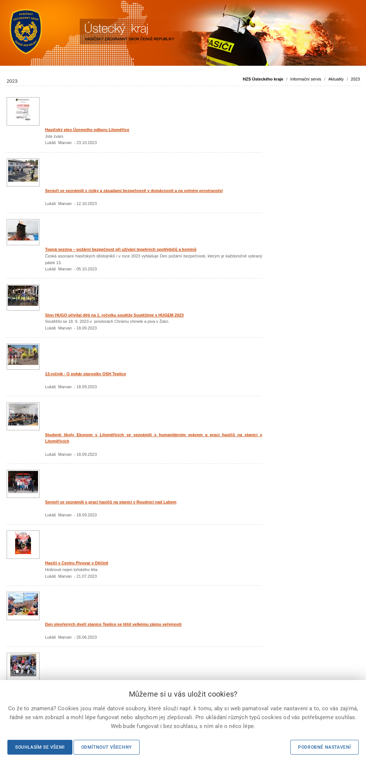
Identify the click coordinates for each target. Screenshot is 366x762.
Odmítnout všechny (106, 747)
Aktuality (336, 79)
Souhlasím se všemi (40, 747)
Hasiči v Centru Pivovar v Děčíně (76, 563)
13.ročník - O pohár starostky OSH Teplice (85, 374)
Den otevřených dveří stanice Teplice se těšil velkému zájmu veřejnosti (113, 624)
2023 (355, 79)
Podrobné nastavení (324, 747)
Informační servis (305, 79)
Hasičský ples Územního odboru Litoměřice (87, 129)
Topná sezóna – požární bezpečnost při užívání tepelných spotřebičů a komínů (120, 249)
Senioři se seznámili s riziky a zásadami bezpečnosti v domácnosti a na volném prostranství (134, 190)
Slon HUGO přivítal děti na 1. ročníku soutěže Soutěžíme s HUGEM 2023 (114, 315)
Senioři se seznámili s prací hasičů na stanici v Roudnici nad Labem (111, 502)
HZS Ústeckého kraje (263, 79)
